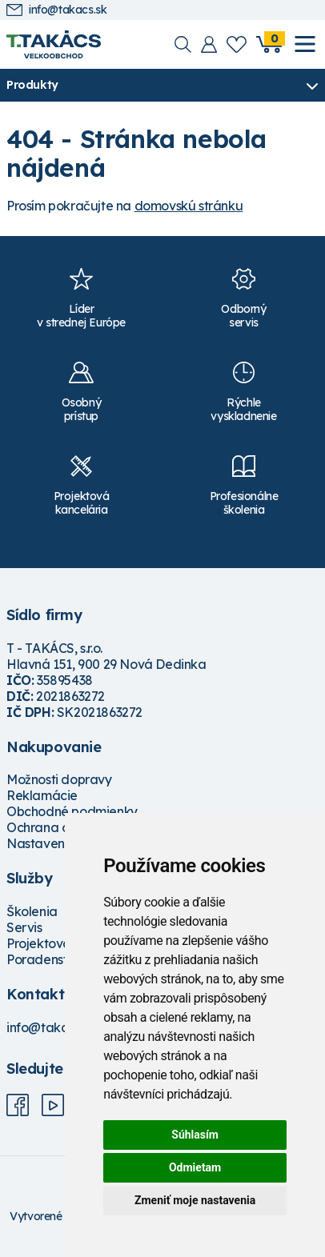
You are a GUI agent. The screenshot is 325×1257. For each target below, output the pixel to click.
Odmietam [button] (195, 1167)
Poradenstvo (44, 959)
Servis (24, 927)
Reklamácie (42, 795)
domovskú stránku (188, 206)
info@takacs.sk (56, 10)
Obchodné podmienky (72, 811)
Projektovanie (47, 943)
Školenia (32, 911)
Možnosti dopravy (59, 779)
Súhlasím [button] (195, 1134)
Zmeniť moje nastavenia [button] (194, 1200)
